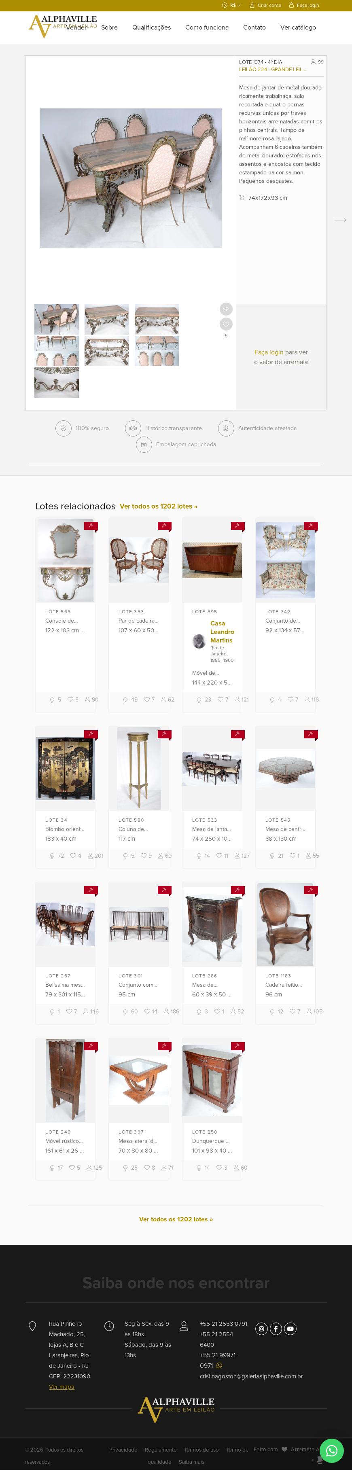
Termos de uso (200, 1451)
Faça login (304, 5)
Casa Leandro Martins (222, 632)
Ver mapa (61, 1387)
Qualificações (151, 27)
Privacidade (126, 1451)
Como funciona (207, 27)
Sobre (109, 27)
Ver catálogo (298, 27)
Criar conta (265, 5)
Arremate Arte (309, 1450)
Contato (254, 27)
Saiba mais (190, 1463)
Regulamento (161, 1451)
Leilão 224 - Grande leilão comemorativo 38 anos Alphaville (273, 69)
